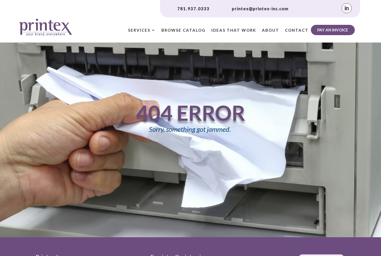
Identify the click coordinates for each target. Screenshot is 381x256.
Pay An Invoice (332, 29)
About (270, 30)
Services (139, 30)
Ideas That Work (233, 30)
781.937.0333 (193, 8)
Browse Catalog (183, 30)
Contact (297, 30)
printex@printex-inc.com (260, 8)
